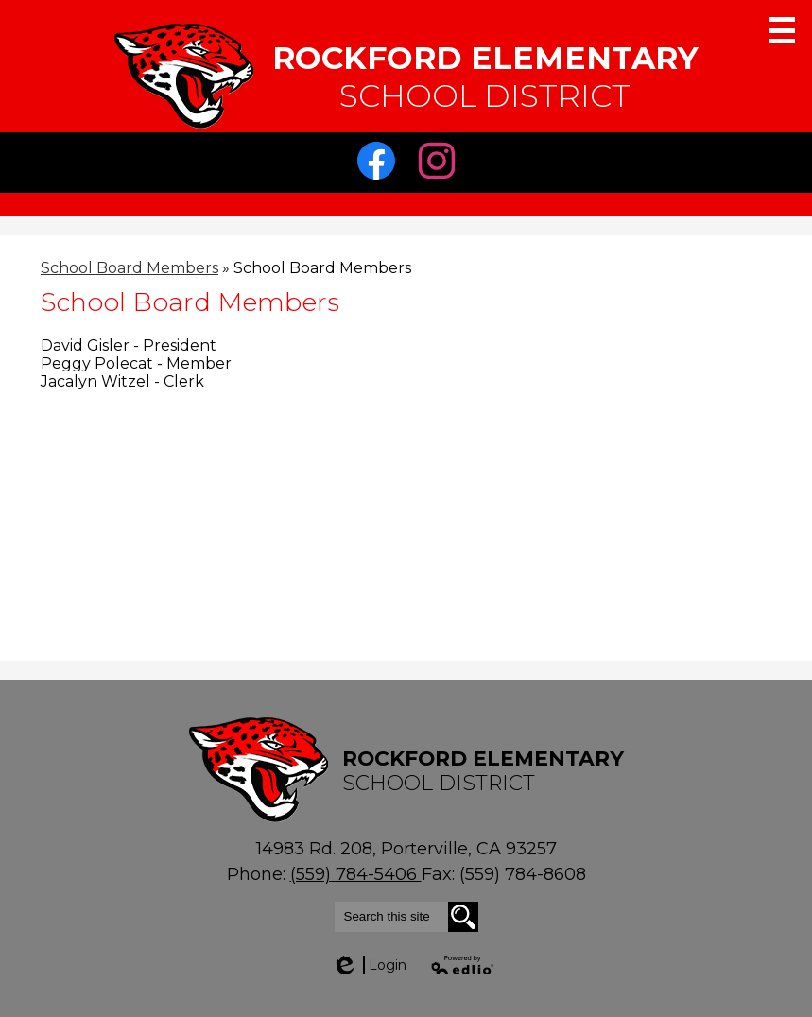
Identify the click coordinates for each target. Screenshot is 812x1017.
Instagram (441, 165)
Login (368, 965)
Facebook (381, 165)
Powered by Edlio (463, 965)
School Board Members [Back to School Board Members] (129, 268)
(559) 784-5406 (356, 874)
